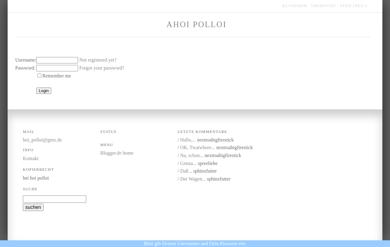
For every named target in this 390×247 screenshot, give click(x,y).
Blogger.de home (116, 153)
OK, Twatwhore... (197, 147)
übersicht (323, 6)
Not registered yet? (97, 60)
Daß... (186, 171)
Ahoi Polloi (196, 24)
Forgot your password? (101, 67)
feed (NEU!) (353, 6)
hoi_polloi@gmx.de (42, 139)
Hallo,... (188, 139)
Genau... (188, 163)
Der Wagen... (193, 178)
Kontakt (31, 158)
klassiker (294, 6)
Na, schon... (191, 155)
